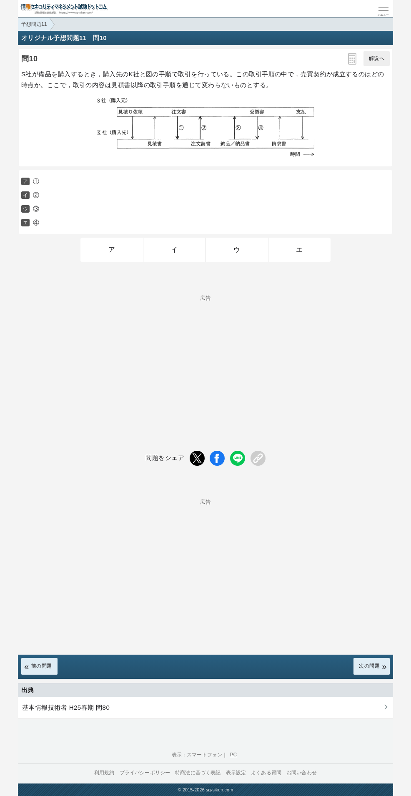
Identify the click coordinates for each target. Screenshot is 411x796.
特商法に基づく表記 (198, 773)
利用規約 (104, 773)
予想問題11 (34, 24)
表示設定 (236, 773)
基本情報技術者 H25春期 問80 (66, 707)
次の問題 (369, 666)
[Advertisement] (205, 359)
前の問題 (41, 666)
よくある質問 (266, 773)
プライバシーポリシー (145, 773)
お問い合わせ (301, 773)
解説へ (376, 58)
